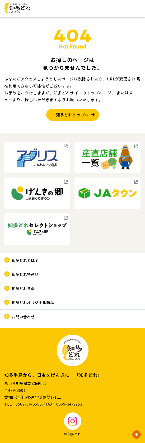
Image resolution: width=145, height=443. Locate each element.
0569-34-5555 (29, 404)
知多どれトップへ (72, 114)
